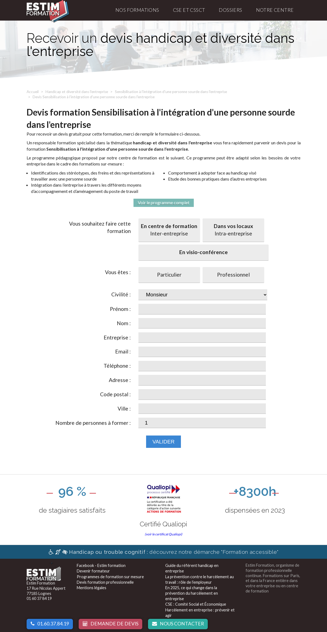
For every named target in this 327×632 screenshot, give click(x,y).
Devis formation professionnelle (105, 582)
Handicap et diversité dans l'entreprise (77, 91)
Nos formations (137, 10)
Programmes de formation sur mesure (110, 576)
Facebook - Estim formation (101, 565)
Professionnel (233, 274)
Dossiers (230, 10)
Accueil (33, 91)
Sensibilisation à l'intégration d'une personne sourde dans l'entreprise (171, 91)
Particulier (169, 274)
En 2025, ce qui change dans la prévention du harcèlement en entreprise (191, 593)
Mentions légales (91, 587)
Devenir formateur (93, 571)
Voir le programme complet (163, 202)
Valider (163, 442)
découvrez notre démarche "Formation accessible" (163, 552)
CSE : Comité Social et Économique (195, 604)
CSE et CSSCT (189, 10)
